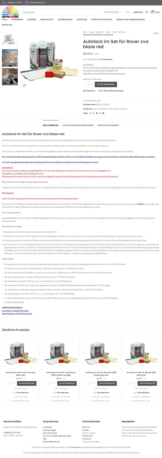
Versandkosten (106, 59)
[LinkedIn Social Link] (100, 113)
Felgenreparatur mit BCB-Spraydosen (17, 313)
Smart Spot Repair (50, 433)
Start (85, 32)
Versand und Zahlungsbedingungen (57, 436)
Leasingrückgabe (49, 430)
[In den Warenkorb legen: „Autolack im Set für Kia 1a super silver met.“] (26, 383)
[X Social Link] (93, 113)
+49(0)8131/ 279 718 (11, 433)
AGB (45, 439)
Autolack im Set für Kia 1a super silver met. (21, 373)
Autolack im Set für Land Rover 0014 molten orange (60, 373)
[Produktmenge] (88, 84)
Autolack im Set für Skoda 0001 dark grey (141, 373)
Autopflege (47, 427)
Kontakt (85, 430)
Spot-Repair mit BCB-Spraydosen (15, 311)
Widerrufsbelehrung (51, 442)
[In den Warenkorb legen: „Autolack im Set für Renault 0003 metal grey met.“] (107, 383)
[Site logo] (10, 12)
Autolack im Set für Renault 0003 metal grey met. (101, 373)
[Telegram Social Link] (103, 113)
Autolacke (100, 32)
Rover (108, 32)
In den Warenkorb (105, 84)
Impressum (86, 439)
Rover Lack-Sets (119, 32)
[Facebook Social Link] (90, 113)
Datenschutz (87, 436)
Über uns (86, 427)
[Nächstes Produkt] (158, 33)
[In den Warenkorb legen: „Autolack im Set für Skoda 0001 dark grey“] (147, 383)
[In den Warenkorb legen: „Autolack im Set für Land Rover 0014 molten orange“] (67, 383)
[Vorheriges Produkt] (153, 33)
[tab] (51, 124)
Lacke (91, 32)
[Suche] (76, 12)
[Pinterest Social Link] (97, 113)
